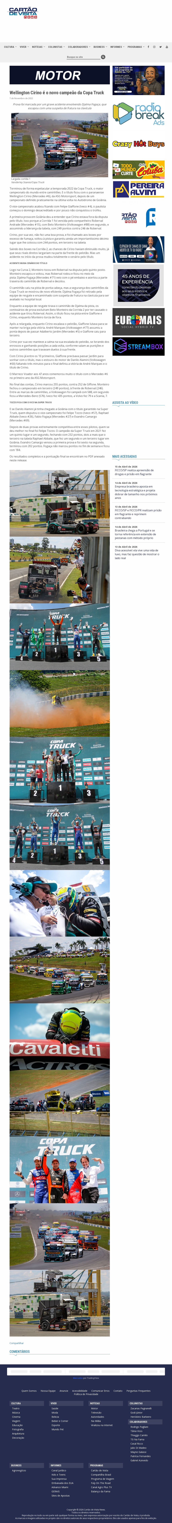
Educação (17, 1425)
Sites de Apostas (61, 1495)
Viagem (16, 1421)
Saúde (55, 1408)
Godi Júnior (136, 1412)
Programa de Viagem (102, 1478)
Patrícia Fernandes (141, 1456)
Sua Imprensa (59, 1478)
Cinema (16, 1416)
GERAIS (56, 1491)
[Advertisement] (99, 30)
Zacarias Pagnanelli (141, 1408)
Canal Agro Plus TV (101, 1487)
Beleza (55, 1416)
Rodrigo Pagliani (139, 1426)
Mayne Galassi (138, 1452)
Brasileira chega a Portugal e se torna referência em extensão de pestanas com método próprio (135, 534)
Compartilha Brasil (101, 1474)
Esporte (56, 1425)
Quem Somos (29, 1390)
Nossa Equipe (48, 1390)
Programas (135, 46)
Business (99, 46)
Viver (23, 46)
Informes (116, 46)
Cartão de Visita (99, 1470)
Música (16, 1412)
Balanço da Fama (100, 1491)
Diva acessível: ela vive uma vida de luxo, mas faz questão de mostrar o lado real (137, 554)
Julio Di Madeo (138, 1447)
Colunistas (55, 46)
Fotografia (18, 1429)
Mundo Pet (58, 1429)
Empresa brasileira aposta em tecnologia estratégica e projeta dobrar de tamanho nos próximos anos (136, 492)
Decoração (18, 1437)
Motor (94, 1408)
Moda (55, 1412)
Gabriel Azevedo (139, 1460)
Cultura (9, 46)
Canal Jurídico (59, 1470)
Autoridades (97, 1416)
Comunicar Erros (100, 1390)
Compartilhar (17, 1343)
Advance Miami (60, 1487)
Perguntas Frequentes (138, 1390)
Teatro (15, 1408)
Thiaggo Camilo (139, 1435)
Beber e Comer (60, 1421)
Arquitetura (18, 1433)
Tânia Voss (136, 1431)
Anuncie (64, 1390)
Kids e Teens (59, 1474)
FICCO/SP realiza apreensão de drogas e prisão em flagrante (134, 472)
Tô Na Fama (137, 1439)
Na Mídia (96, 1421)
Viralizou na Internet (102, 1425)
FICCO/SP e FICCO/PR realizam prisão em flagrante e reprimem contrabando (138, 514)
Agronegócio (19, 1470)
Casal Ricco (137, 1443)
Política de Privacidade (86, 1394)
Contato (118, 1390)
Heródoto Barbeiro (141, 1416)
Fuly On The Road (101, 1483)
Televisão (96, 1412)
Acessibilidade (79, 1390)
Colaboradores (78, 46)
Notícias (37, 46)
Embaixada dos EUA (62, 1483)
